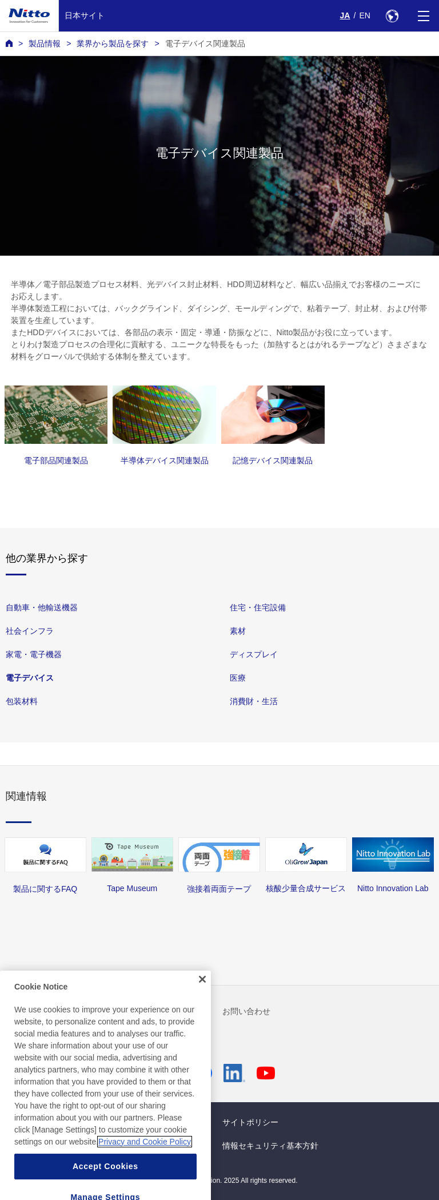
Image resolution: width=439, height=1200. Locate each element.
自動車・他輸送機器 (42, 607)
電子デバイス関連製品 (205, 43)
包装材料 (22, 701)
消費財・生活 (254, 701)
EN (364, 15)
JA (345, 15)
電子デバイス (30, 678)
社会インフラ (30, 631)
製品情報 (45, 43)
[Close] (202, 996)
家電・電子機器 (34, 654)
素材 (238, 631)
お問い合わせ (246, 1011)
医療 (238, 678)
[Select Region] (392, 15)
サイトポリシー (250, 1122)
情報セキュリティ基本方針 (270, 1145)
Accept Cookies (105, 1182)
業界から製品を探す (113, 43)
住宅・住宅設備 (258, 607)
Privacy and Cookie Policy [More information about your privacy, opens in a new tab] (144, 1158)
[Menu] (423, 15)
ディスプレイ (254, 654)
